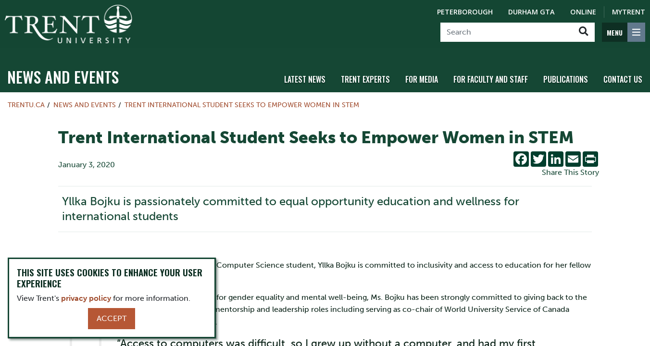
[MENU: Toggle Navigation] (623, 32)
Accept (111, 318)
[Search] (506, 32)
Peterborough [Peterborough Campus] (465, 11)
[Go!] (583, 32)
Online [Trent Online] (583, 11)
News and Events (63, 71)
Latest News (304, 73)
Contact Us (622, 73)
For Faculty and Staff (490, 73)
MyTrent (628, 11)
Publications (565, 73)
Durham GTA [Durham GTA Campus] (531, 11)
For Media (421, 73)
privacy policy (86, 298)
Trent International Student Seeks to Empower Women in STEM (242, 99)
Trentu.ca (26, 99)
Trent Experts (365, 73)
